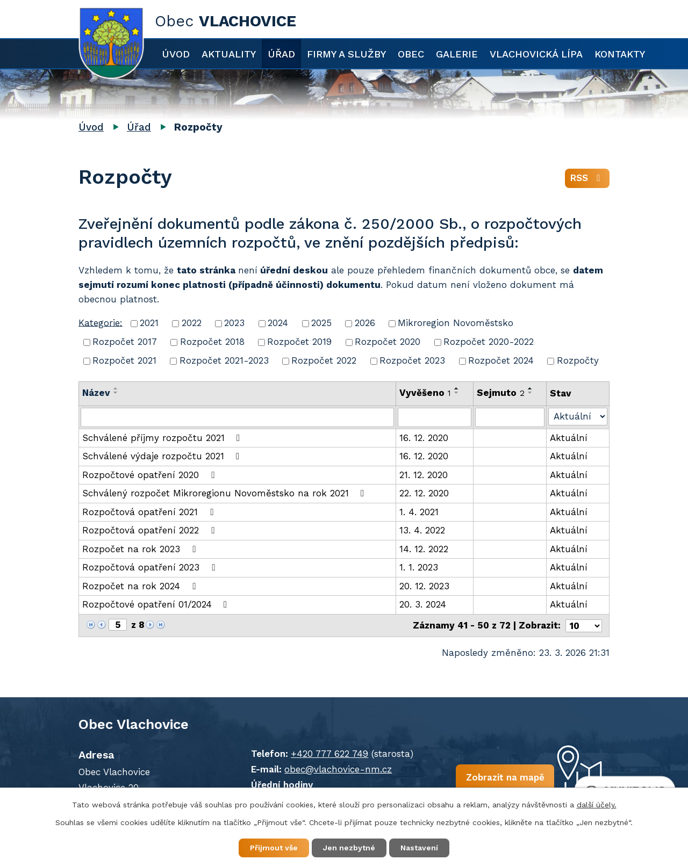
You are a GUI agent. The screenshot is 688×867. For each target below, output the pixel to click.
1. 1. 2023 (418, 567)
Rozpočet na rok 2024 (140, 586)
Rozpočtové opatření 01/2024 (156, 604)
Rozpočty (578, 360)
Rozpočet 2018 (212, 341)
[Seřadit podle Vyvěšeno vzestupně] (457, 388)
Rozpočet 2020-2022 (488, 341)
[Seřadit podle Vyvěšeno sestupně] (457, 393)
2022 (192, 322)
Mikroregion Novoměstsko (455, 322)
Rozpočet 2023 (412, 360)
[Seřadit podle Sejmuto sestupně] (530, 393)
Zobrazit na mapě (504, 777)
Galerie (457, 54)
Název (96, 392)
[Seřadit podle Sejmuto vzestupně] (530, 388)
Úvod (176, 54)
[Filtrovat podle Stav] (578, 416)
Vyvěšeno (425, 392)
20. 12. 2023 (424, 586)
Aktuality (229, 54)
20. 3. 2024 (422, 604)
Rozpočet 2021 (124, 360)
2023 (234, 322)
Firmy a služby (346, 54)
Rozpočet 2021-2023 (224, 360)
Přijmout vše (274, 847)
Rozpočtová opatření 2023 (150, 567)
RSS (587, 177)
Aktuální (569, 437)
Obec (411, 54)
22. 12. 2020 (424, 493)
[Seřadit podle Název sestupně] (116, 393)
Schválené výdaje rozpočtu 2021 (162, 456)
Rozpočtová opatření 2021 (149, 512)
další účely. (597, 804)
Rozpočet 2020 (387, 341)
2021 (149, 322)
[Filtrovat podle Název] (237, 417)
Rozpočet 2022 (323, 360)
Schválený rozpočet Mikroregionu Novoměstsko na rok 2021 (225, 493)
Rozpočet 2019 (299, 341)
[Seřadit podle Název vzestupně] (116, 388)
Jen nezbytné (349, 847)
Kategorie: (100, 322)
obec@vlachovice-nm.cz (338, 769)
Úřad (281, 54)
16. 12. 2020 (423, 437)
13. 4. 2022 (422, 530)
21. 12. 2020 (423, 474)
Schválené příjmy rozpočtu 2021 (163, 437)
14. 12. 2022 (423, 549)
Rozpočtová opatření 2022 (150, 530)
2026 (365, 322)
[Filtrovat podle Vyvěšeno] (434, 417)
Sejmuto (501, 392)
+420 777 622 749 (329, 753)
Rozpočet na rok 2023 (140, 549)
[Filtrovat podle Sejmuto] (509, 417)
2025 (321, 322)
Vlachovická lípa (536, 54)
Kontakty (619, 54)
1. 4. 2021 (419, 512)
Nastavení (419, 847)
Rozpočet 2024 (501, 360)
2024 (278, 322)
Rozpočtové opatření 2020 (150, 474)
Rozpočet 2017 (124, 341)
